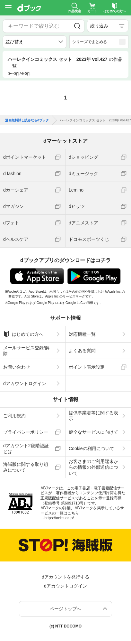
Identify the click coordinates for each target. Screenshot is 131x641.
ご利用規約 (14, 415)
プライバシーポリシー (25, 432)
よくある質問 (82, 350)
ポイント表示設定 (87, 367)
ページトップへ (65, 608)
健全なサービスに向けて (93, 432)
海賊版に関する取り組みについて (25, 467)
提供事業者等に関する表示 (93, 415)
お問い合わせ (16, 367)
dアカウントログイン (24, 383)
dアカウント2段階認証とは (26, 448)
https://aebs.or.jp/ (59, 518)
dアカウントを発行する (65, 577)
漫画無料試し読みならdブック (27, 120)
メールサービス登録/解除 (26, 350)
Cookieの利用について (91, 448)
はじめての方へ (23, 334)
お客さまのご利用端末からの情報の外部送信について (93, 467)
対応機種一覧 (82, 334)
